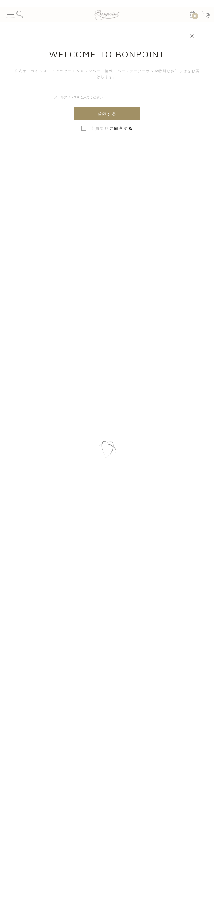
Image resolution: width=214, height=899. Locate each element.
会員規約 (100, 128)
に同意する (112, 128)
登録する (107, 113)
